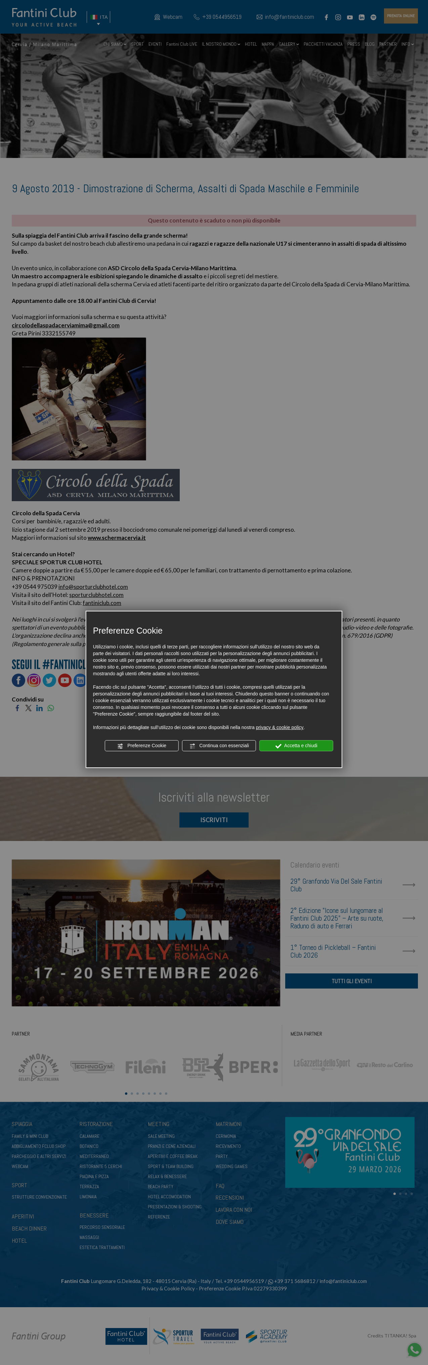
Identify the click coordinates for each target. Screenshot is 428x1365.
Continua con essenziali (219, 746)
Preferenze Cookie (141, 746)
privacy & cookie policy (280, 727)
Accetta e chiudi (296, 746)
